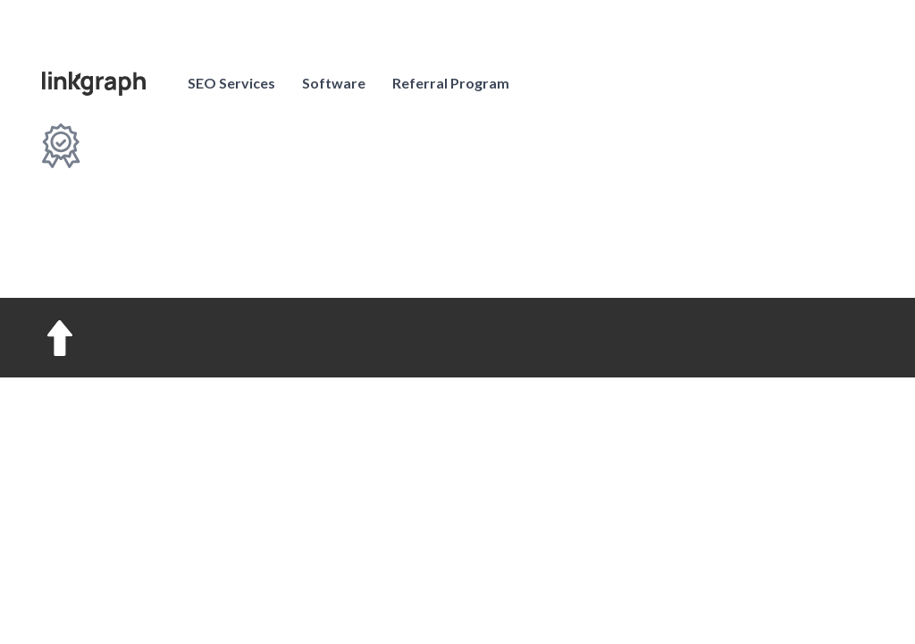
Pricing (612, 82)
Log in (681, 82)
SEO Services (231, 82)
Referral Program (450, 82)
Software (333, 82)
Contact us (802, 82)
